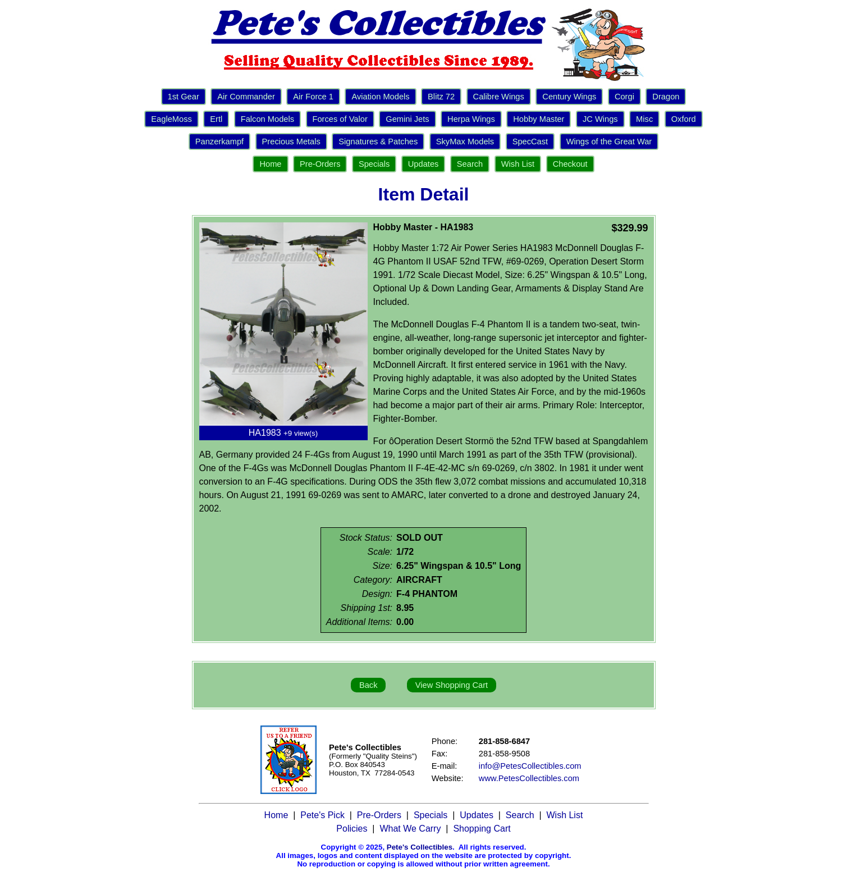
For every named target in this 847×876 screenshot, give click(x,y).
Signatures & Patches (378, 141)
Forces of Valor (340, 119)
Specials (374, 163)
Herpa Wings (471, 119)
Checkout (570, 163)
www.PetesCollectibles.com (529, 778)
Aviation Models (380, 96)
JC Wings (600, 119)
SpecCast (530, 141)
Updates (423, 163)
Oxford (683, 119)
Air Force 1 (313, 96)
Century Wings (569, 96)
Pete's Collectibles (419, 847)
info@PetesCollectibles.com (530, 765)
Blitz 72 (441, 96)
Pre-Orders (320, 163)
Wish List (517, 163)
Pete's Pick (322, 815)
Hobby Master (538, 119)
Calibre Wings (498, 96)
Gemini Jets (407, 119)
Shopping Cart (481, 828)
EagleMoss (171, 119)
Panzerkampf (219, 141)
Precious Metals (291, 141)
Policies (351, 828)
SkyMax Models (465, 141)
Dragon (665, 96)
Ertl (216, 119)
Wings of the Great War (609, 141)
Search (470, 163)
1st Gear (183, 96)
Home (270, 163)
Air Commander (246, 96)
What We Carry (410, 828)
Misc (644, 119)
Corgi (624, 96)
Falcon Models (267, 119)
